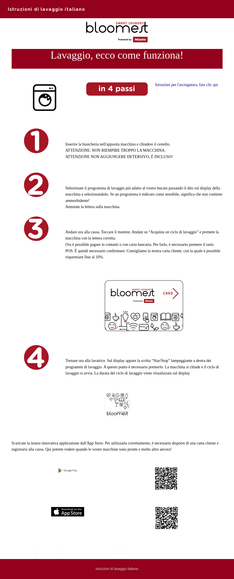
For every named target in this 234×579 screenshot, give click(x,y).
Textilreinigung (23, 552)
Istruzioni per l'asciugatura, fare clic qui (186, 85)
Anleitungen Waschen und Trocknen (90, 552)
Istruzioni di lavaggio (138, 552)
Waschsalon (48, 552)
